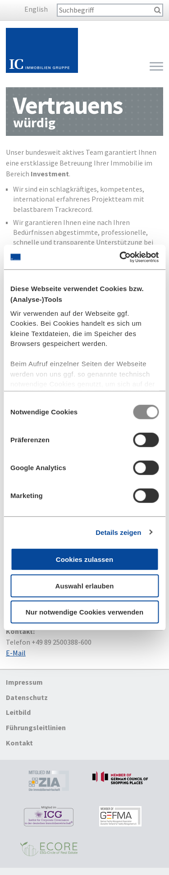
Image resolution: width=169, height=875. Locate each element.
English (36, 8)
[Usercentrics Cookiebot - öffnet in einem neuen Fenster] (120, 257)
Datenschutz (27, 697)
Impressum (24, 682)
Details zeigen (118, 532)
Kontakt (19, 742)
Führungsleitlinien (36, 727)
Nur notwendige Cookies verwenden (85, 612)
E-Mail (16, 652)
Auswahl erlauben (84, 585)
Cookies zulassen (84, 559)
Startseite (42, 50)
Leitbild (18, 712)
